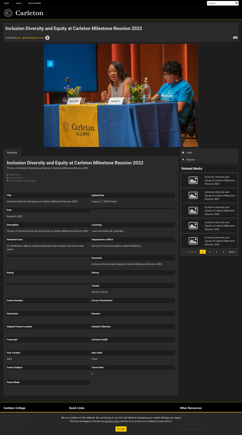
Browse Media (34, 3)
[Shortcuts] (235, 37)
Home (18, 3)
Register (188, 159)
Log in (6, 3)
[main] (121, 211)
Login (187, 152)
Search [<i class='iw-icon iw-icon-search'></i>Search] (237, 3)
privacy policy (112, 421)
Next (232, 251)
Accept (121, 428)
